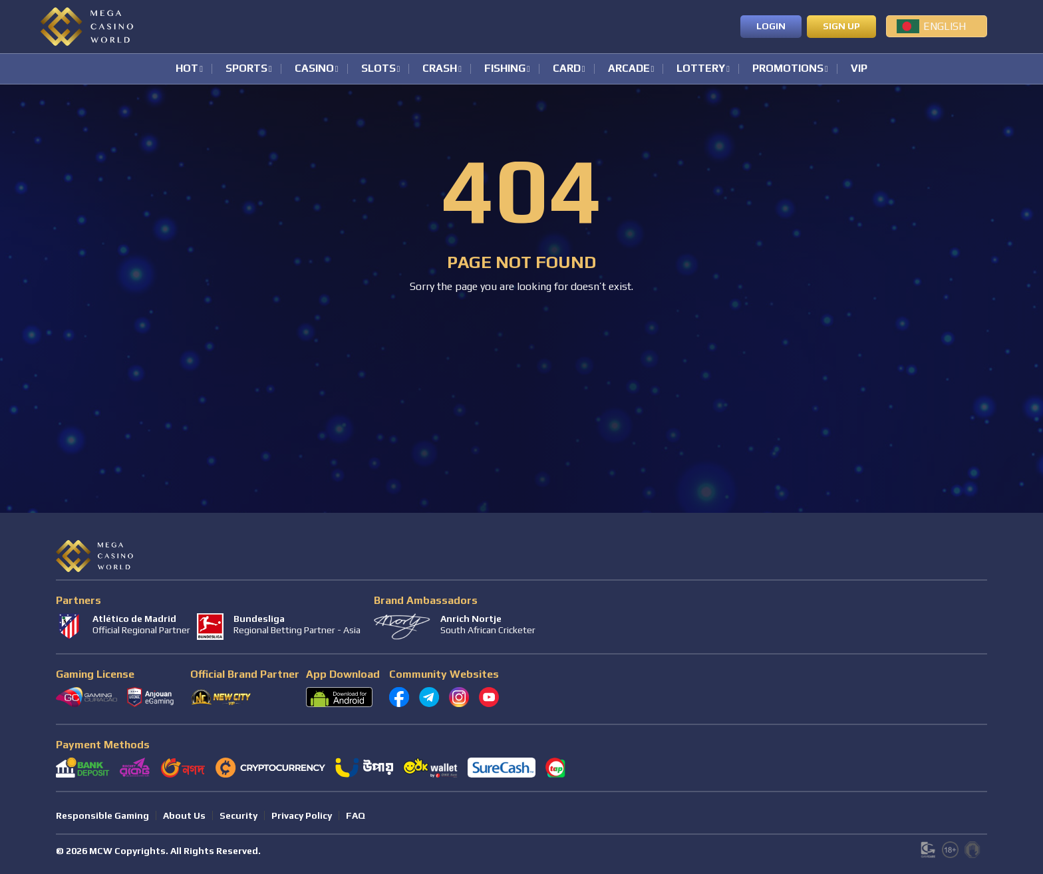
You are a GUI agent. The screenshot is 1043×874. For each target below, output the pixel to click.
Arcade (629, 69)
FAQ (355, 815)
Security (238, 815)
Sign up (841, 26)
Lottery (700, 69)
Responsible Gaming (102, 815)
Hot (187, 69)
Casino (314, 69)
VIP (859, 69)
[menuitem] (936, 26)
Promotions (787, 69)
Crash (439, 69)
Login (771, 26)
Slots (378, 69)
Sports (246, 69)
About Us (184, 815)
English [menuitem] (944, 26)
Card (567, 69)
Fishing (504, 69)
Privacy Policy (301, 815)
